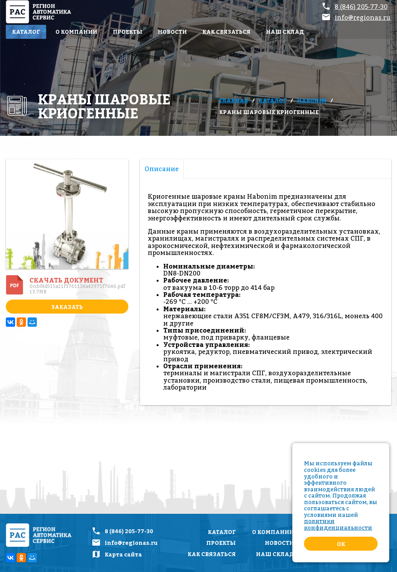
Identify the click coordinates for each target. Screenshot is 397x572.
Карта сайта (123, 554)
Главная (233, 100)
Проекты (127, 31)
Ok (341, 544)
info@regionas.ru (362, 17)
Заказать (67, 306)
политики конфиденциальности (338, 524)
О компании (76, 31)
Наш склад (285, 31)
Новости (172, 31)
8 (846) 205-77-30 (361, 6)
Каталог (26, 31)
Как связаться (226, 31)
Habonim (311, 100)
